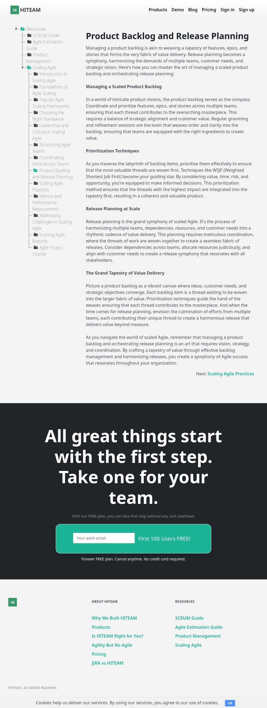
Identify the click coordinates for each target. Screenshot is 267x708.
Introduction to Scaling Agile (49, 77)
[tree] (40, 141)
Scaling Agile (41, 67)
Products (158, 10)
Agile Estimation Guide (44, 45)
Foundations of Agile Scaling (49, 90)
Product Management (38, 57)
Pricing (209, 10)
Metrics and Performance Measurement (46, 202)
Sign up (246, 10)
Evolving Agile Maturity (48, 237)
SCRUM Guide (42, 35)
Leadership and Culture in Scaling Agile (50, 131)
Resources (33, 29)
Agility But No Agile (112, 645)
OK (230, 703)
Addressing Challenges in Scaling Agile (52, 221)
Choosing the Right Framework (48, 115)
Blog (193, 10)
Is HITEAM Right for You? (118, 636)
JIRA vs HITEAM (108, 663)
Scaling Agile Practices (47, 186)
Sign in (228, 10)
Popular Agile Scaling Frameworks (50, 102)
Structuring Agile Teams (51, 147)
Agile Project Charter (47, 250)
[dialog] (257, 697)
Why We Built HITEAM (114, 618)
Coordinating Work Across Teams (50, 160)
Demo (177, 10)
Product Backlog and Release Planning (52, 173)
